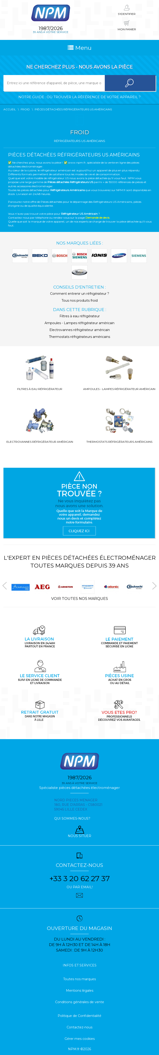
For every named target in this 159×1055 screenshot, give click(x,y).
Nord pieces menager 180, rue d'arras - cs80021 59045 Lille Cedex (78, 804)
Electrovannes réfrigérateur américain (79, 330)
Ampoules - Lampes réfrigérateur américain (79, 323)
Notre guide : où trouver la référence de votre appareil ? (79, 97)
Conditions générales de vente (79, 1002)
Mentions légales (79, 990)
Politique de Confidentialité (79, 1016)
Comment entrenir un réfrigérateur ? (79, 294)
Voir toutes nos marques (79, 598)
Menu (79, 47)
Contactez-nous (79, 1027)
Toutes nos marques (79, 979)
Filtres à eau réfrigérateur (80, 316)
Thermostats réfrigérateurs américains (79, 337)
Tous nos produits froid (80, 300)
